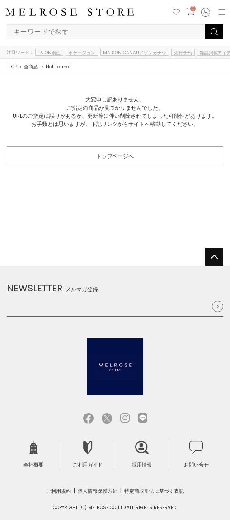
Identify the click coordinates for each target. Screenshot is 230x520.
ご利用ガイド (88, 454)
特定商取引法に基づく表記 (154, 491)
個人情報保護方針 (97, 491)
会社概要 (33, 454)
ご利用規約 (58, 491)
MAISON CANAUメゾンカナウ (134, 52)
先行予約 (183, 52)
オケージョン (81, 52)
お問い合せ (196, 454)
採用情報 (142, 454)
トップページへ (115, 156)
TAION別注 (49, 52)
